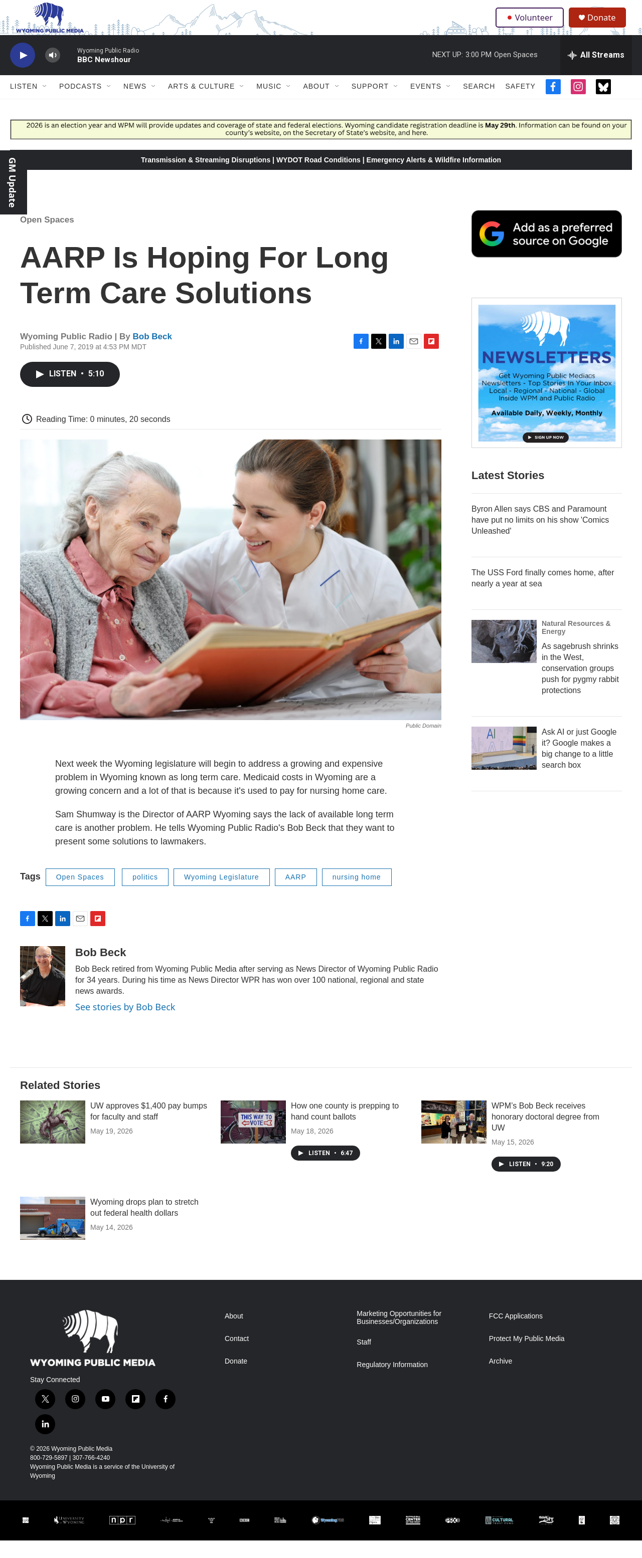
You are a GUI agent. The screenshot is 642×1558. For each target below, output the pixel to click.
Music (268, 104)
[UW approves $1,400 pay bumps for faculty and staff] (52, 1139)
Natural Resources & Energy (576, 645)
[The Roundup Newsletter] (546, 390)
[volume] (52, 73)
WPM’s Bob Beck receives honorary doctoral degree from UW (545, 1134)
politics (145, 895)
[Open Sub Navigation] (45, 104)
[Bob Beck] (42, 994)
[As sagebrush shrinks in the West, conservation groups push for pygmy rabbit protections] (504, 659)
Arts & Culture (201, 104)
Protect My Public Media (527, 1356)
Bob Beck (152, 354)
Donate (606, 26)
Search (479, 104)
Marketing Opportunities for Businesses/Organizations (399, 1335)
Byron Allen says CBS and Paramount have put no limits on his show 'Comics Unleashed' (540, 537)
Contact (237, 1356)
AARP (295, 895)
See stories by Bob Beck (125, 1024)
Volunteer (531, 26)
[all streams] (596, 73)
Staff (364, 1360)
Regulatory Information (392, 1382)
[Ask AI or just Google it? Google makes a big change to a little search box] (504, 765)
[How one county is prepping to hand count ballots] (253, 1139)
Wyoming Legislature (221, 895)
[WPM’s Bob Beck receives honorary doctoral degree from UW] (454, 1139)
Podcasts (80, 104)
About (316, 104)
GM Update (13, 182)
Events (425, 104)
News (134, 104)
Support (370, 104)
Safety (520, 104)
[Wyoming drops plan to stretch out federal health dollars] (52, 1235)
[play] (23, 73)
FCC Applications (516, 1334)
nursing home (357, 895)
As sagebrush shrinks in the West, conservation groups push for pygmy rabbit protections (580, 685)
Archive (501, 1379)
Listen (24, 104)
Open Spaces (47, 237)
